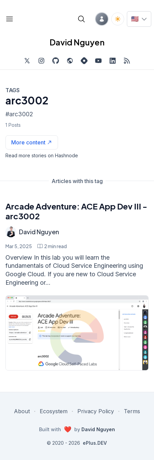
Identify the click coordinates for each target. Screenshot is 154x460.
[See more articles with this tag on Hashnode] (31, 142)
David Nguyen (39, 232)
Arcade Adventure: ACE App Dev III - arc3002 (76, 211)
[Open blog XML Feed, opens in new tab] (127, 61)
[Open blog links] (9, 19)
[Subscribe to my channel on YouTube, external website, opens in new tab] (98, 61)
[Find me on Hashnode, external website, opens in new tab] (84, 61)
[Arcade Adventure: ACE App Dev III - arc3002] (77, 333)
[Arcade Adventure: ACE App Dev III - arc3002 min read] (52, 246)
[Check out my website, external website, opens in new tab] (70, 61)
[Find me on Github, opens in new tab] (56, 61)
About (22, 411)
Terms (132, 411)
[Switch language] (139, 19)
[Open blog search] (81, 19)
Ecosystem (54, 411)
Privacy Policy (95, 411)
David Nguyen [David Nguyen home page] (77, 42)
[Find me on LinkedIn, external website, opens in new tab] (113, 61)
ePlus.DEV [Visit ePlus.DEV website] (95, 443)
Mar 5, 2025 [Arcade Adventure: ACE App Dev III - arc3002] (18, 246)
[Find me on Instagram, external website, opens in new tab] (41, 61)
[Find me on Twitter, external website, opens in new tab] (27, 61)
